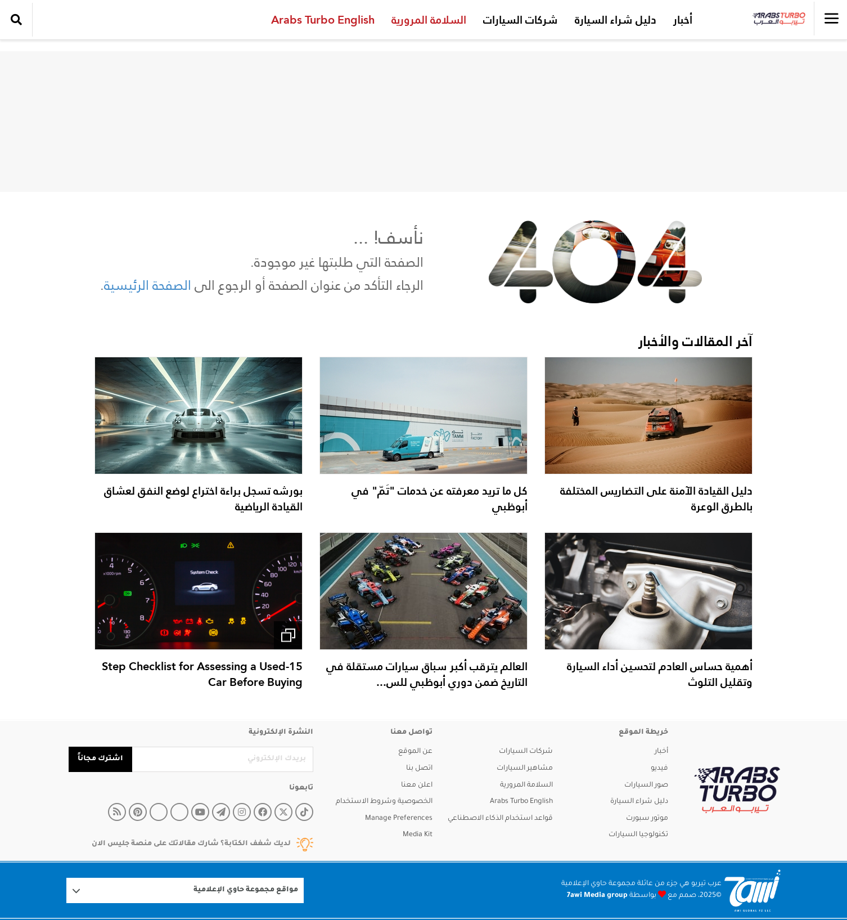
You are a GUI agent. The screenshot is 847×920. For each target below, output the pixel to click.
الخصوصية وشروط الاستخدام (384, 802)
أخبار (680, 19)
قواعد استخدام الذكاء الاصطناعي (500, 819)
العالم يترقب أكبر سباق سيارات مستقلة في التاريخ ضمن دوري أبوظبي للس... (427, 674)
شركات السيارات (518, 19)
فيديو (659, 769)
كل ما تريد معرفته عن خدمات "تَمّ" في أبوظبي (440, 498)
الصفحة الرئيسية (147, 285)
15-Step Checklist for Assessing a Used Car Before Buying (202, 674)
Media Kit (417, 835)
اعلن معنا (416, 785)
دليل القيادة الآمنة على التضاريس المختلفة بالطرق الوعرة (656, 498)
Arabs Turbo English (320, 19)
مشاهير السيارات (525, 769)
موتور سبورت (647, 819)
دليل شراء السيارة (613, 19)
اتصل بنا (419, 769)
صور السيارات (646, 785)
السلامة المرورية (426, 19)
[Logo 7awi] (752, 890)
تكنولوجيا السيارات (638, 835)
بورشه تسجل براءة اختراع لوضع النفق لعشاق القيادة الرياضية (203, 498)
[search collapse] (16, 19)
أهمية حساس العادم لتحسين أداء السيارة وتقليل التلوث (660, 674)
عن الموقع (415, 752)
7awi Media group (597, 896)
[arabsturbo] (737, 790)
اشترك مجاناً (100, 759)
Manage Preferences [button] (398, 819)
